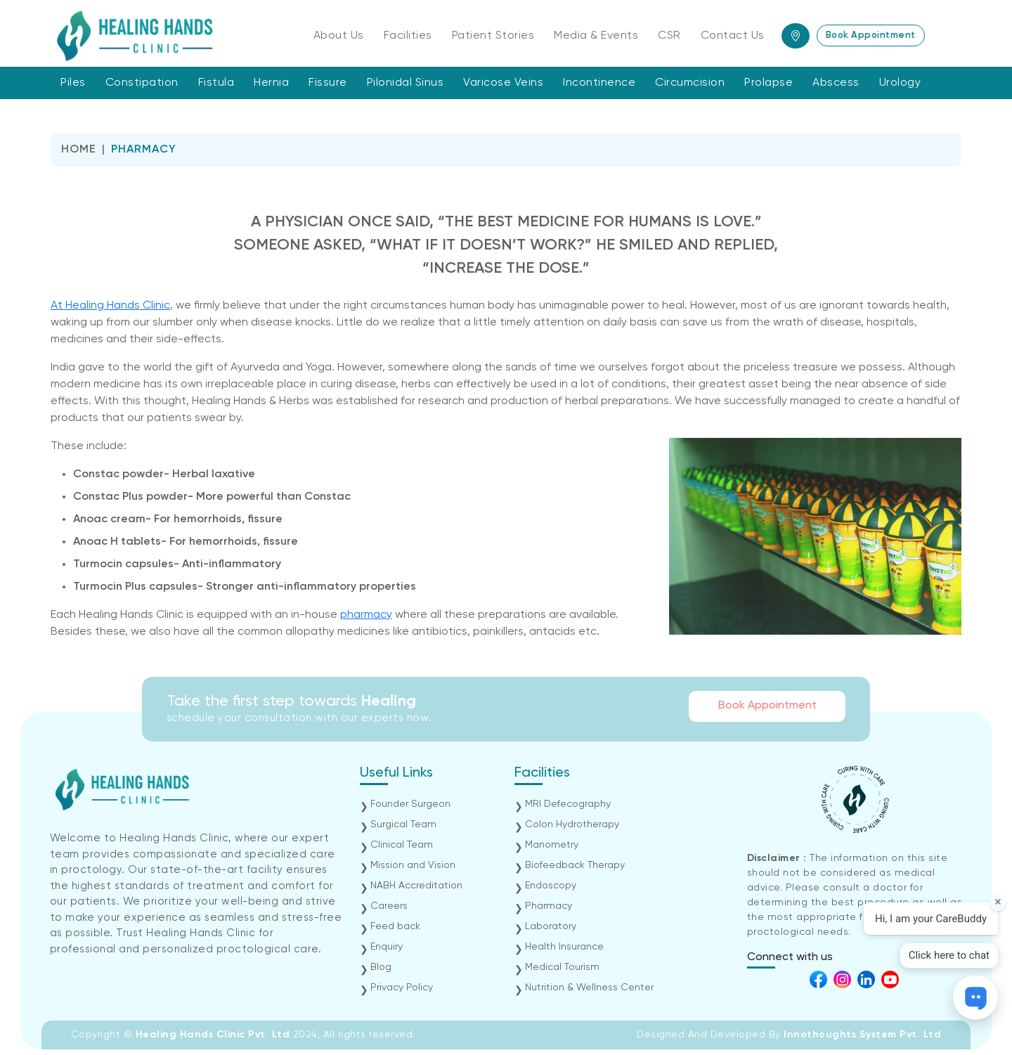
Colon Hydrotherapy (572, 824)
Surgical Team (403, 824)
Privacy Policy (401, 987)
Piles (73, 83)
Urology (900, 83)
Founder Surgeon (410, 804)
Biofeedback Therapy (575, 865)
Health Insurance (564, 947)
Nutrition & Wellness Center (589, 987)
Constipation (142, 83)
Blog (380, 967)
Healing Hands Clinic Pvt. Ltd (214, 1035)
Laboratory (550, 926)
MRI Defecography (568, 804)
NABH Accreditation (416, 886)
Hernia (271, 83)
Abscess (835, 83)
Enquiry (386, 947)
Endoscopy (550, 886)
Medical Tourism (562, 967)
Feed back (395, 926)
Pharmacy (548, 906)
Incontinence (599, 83)
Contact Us (733, 35)
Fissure (328, 83)
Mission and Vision (412, 865)
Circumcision (690, 83)
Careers (389, 906)
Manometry (551, 845)
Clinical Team (401, 845)
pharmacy (366, 615)
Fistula (216, 83)
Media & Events (596, 35)
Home (78, 149)
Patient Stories (493, 35)
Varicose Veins (503, 83)
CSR (669, 35)
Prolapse (768, 83)
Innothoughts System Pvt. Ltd (862, 1035)
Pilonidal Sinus (405, 83)
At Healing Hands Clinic (110, 305)
